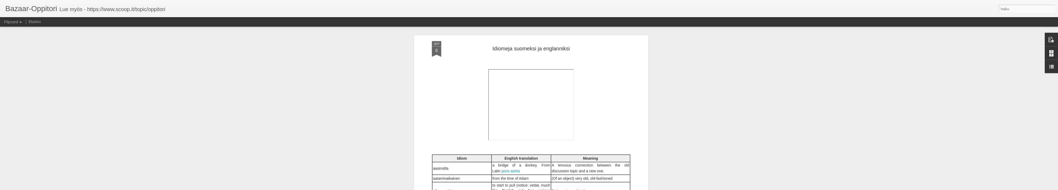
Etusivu (35, 22)
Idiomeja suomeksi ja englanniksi (531, 48)
